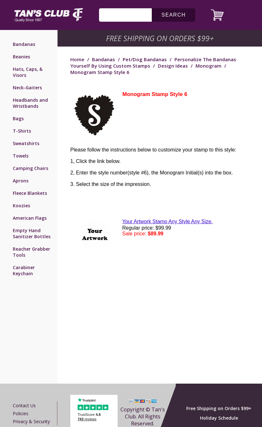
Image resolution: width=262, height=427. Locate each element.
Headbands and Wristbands (30, 103)
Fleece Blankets (30, 193)
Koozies (21, 205)
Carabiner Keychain (24, 270)
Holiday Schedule (219, 418)
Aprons (20, 181)
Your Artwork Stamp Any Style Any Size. (167, 221)
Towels (20, 156)
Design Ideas (173, 66)
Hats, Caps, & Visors (27, 72)
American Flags (30, 218)
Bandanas (24, 44)
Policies (20, 413)
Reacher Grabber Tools (31, 252)
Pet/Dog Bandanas (145, 59)
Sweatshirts (26, 143)
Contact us (24, 405)
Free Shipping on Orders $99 (160, 38)
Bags (18, 118)
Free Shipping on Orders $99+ (218, 408)
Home (77, 59)
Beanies (21, 57)
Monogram (208, 66)
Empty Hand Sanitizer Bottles (31, 233)
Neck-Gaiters (27, 88)
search (173, 15)
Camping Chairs (30, 168)
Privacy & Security (31, 421)
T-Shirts (22, 131)
